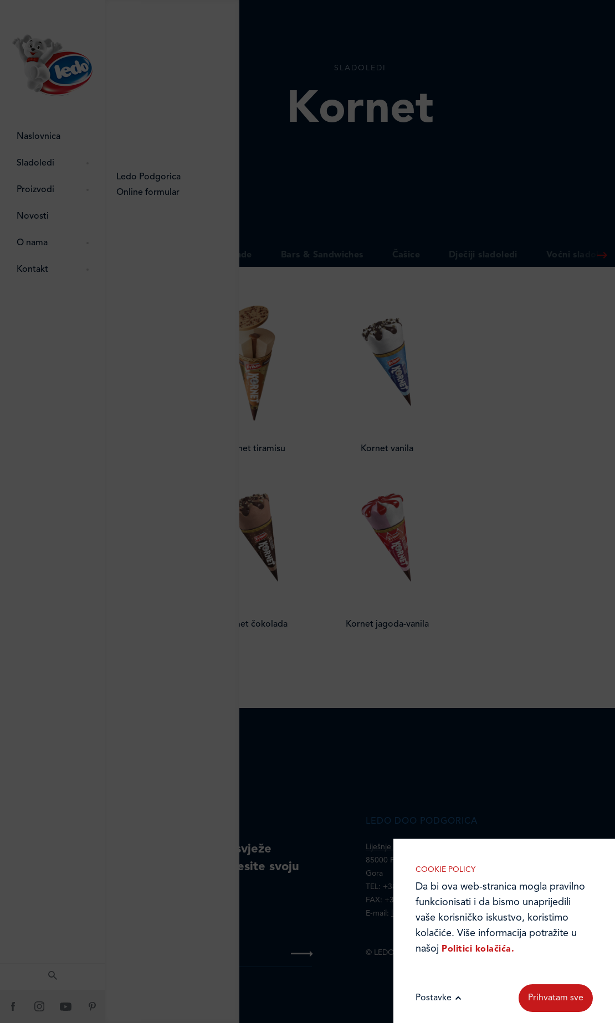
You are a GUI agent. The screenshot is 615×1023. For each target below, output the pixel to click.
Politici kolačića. (478, 949)
